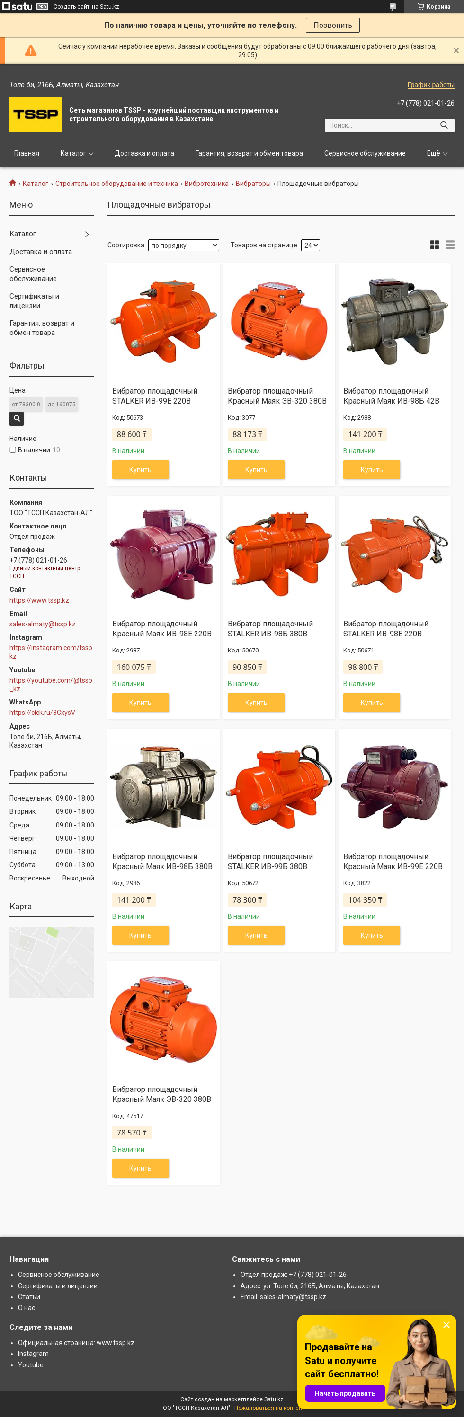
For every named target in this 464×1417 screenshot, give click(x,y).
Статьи (29, 1297)
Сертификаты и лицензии (34, 301)
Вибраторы (253, 183)
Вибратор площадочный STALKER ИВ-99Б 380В (270, 861)
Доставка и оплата (144, 153)
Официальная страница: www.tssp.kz (76, 1343)
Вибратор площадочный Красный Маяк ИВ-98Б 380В (162, 861)
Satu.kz (274, 1399)
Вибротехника (207, 183)
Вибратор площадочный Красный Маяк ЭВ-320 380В (277, 396)
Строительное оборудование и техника (116, 183)
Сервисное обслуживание (365, 153)
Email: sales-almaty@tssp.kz (283, 1297)
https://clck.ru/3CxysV (42, 712)
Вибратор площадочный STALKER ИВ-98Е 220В (385, 628)
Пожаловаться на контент (269, 1408)
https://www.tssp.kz (39, 600)
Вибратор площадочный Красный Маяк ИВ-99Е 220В (393, 861)
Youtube (31, 1365)
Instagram (33, 1353)
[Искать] (444, 125)
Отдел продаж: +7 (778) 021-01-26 (294, 1274)
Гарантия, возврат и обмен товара (249, 153)
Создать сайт (71, 6)
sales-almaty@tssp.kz (42, 624)
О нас (26, 1307)
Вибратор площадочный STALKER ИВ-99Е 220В (154, 396)
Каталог (73, 153)
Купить (140, 470)
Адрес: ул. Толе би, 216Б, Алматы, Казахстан (310, 1286)
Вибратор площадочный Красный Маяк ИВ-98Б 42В (391, 396)
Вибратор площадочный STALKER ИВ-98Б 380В (270, 628)
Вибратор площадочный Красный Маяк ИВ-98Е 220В (162, 628)
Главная (26, 153)
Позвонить (332, 25)
